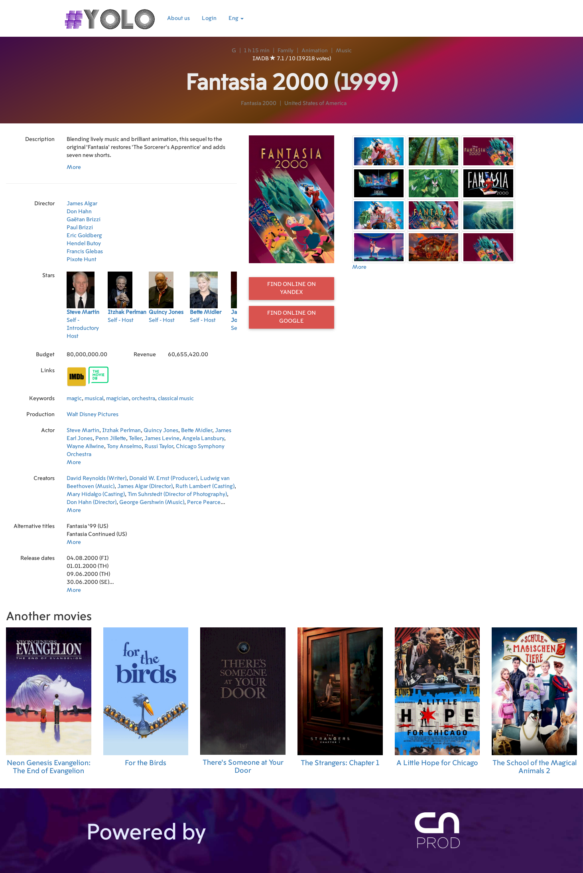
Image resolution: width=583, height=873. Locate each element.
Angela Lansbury (203, 438)
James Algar (82, 203)
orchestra (143, 398)
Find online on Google (291, 317)
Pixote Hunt (82, 259)
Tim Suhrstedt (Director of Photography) (177, 494)
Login (209, 18)
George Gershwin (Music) (151, 502)
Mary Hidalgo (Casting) (96, 494)
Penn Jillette (110, 438)
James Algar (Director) (145, 486)
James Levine (161, 438)
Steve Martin (83, 430)
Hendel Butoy (84, 243)
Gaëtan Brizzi (83, 219)
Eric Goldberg (84, 235)
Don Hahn (79, 211)
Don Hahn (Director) (91, 502)
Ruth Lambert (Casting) (204, 486)
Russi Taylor (158, 446)
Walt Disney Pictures (92, 414)
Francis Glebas (85, 251)
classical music (176, 398)
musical (94, 398)
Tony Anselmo (124, 446)
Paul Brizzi (80, 227)
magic (74, 398)
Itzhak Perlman (121, 430)
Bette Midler (196, 430)
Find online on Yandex (291, 288)
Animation (314, 51)
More (74, 167)
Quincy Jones (161, 430)
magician (117, 398)
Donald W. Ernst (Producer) (163, 478)
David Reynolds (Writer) (96, 478)
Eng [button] (236, 18)
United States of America (315, 103)
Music (344, 51)
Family (285, 51)
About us (178, 18)
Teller (135, 438)
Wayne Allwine (85, 446)
